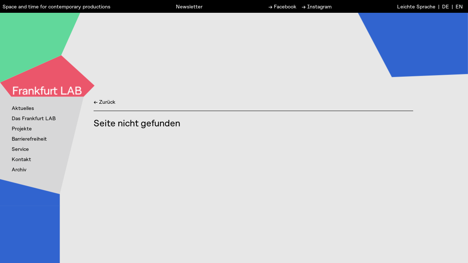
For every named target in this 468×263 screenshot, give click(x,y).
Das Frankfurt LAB (34, 118)
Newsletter (189, 6)
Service (20, 149)
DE (445, 6)
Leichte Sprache (416, 6)
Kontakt (21, 159)
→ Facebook (282, 6)
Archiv (19, 169)
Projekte (22, 128)
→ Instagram (317, 6)
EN (459, 6)
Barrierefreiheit (29, 139)
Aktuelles (23, 108)
